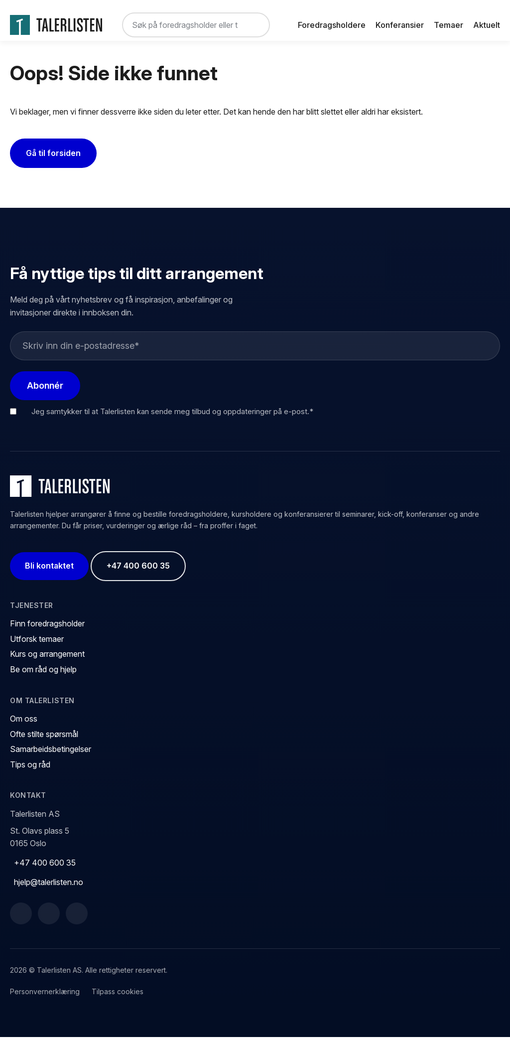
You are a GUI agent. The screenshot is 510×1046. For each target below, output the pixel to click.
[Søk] (254, 25)
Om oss (23, 728)
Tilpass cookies (117, 1000)
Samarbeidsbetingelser (50, 758)
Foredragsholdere (332, 25)
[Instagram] (77, 922)
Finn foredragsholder (47, 632)
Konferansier (400, 25)
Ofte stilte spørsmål (44, 742)
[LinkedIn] (49, 922)
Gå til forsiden (53, 162)
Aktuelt (486, 25)
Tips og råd (30, 773)
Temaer (448, 25)
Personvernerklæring (45, 1000)
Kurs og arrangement (47, 663)
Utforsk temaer (37, 648)
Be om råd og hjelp (43, 678)
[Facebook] (21, 922)
